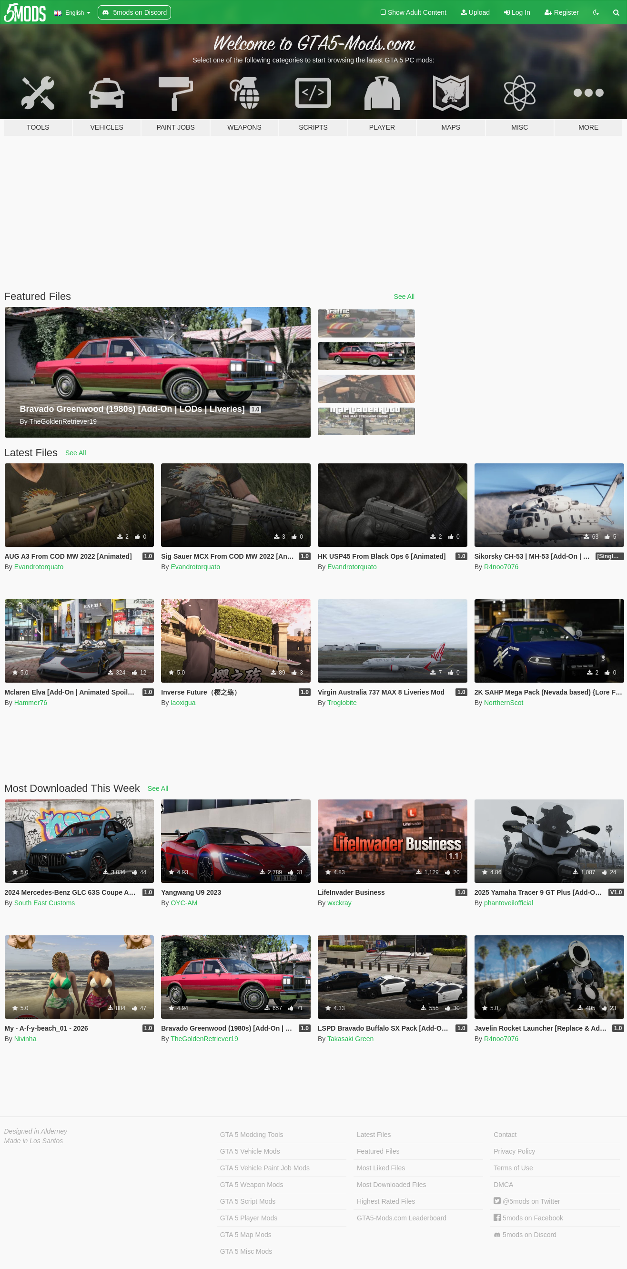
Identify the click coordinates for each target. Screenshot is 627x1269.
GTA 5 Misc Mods (246, 1251)
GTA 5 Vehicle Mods (250, 1151)
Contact (505, 1134)
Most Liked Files (381, 1168)
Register (562, 12)
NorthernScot (503, 702)
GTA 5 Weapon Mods (251, 1184)
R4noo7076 (501, 567)
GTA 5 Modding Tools (251, 1134)
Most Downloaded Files (391, 1184)
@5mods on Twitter (527, 1201)
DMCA (503, 1184)
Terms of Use (513, 1168)
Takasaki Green (350, 1039)
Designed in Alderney (36, 1131)
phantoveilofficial (508, 903)
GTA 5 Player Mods (248, 1218)
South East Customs (44, 903)
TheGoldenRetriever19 (204, 1039)
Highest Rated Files (386, 1201)
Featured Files (378, 1151)
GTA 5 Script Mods (247, 1201)
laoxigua (183, 702)
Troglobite (342, 702)
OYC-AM (184, 903)
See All (404, 296)
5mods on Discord (525, 1235)
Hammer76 (30, 702)
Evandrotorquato (39, 567)
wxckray (339, 903)
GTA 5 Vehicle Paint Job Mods (265, 1168)
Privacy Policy (514, 1151)
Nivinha (25, 1039)
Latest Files (374, 1134)
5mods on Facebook (528, 1218)
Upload (475, 12)
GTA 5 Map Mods (246, 1234)
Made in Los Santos (33, 1141)
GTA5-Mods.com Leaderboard (401, 1218)
